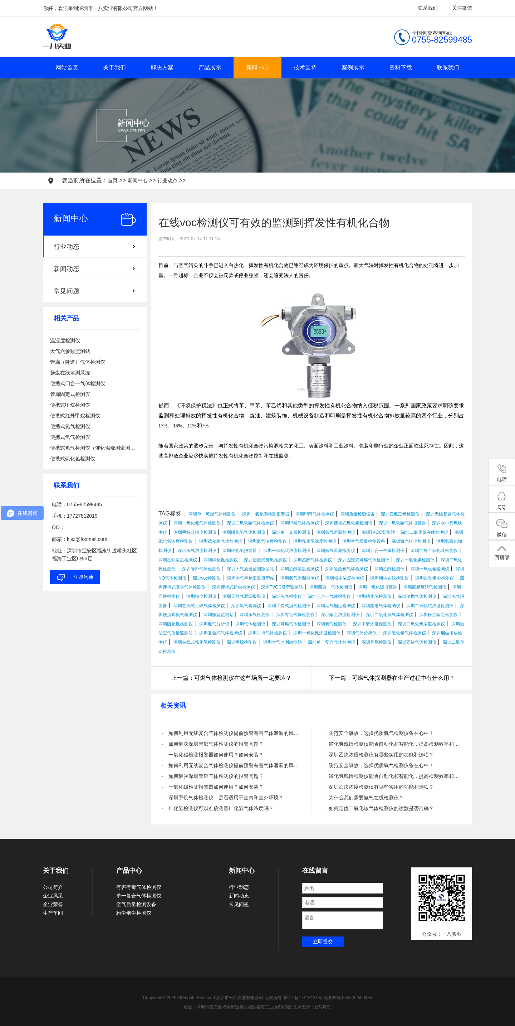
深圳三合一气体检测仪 (329, 596)
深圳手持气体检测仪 (267, 632)
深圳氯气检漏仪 (246, 605)
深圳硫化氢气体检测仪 (404, 632)
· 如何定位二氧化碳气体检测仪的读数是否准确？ (378, 808)
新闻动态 (66, 268)
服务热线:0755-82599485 (348, 997)
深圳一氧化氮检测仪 (430, 568)
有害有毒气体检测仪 (138, 887)
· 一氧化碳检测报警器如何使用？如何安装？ (213, 755)
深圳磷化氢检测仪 (374, 596)
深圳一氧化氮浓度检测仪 (316, 632)
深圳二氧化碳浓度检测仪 (429, 605)
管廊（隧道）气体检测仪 (77, 362)
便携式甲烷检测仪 (70, 405)
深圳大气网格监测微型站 (250, 578)
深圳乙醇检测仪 (389, 568)
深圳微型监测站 (218, 614)
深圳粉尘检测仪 (201, 596)
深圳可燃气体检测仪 (291, 623)
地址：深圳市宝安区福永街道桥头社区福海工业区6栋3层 (237, 1007)
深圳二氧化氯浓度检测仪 (421, 623)
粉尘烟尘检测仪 (133, 913)
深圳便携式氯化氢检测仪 (348, 523)
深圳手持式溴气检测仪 (289, 605)
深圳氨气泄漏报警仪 (336, 550)
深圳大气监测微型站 (282, 642)
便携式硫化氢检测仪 (72, 458)
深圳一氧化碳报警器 (377, 587)
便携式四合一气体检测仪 (77, 383)
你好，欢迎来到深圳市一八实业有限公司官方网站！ (100, 8)
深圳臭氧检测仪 (377, 642)
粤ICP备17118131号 (302, 997)
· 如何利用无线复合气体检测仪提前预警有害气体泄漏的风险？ (231, 733)
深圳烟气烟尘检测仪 (336, 605)
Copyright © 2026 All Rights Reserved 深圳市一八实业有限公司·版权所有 (213, 997)
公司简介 (53, 887)
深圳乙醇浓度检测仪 (299, 568)
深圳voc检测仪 (207, 578)
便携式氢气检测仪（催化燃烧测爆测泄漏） (94, 448)
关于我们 (114, 67)
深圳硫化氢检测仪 (175, 623)
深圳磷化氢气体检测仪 (243, 532)
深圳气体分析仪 (362, 632)
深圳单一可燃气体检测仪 (212, 514)
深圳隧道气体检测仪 (381, 605)
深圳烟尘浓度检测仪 (340, 614)
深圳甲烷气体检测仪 (299, 523)
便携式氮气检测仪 (70, 426)
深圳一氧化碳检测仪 (415, 559)
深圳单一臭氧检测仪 (291, 532)
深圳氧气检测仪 (332, 623)
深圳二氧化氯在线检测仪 (424, 532)
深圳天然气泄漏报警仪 (243, 596)
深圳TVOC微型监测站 (282, 587)
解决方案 (162, 67)
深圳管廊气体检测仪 (201, 568)
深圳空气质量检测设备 (363, 541)
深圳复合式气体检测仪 (220, 632)
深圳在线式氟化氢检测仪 (197, 642)
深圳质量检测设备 (357, 514)
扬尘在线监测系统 (70, 373)
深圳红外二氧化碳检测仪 (434, 550)
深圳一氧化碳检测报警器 (265, 514)
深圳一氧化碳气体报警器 (402, 523)
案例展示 (353, 67)
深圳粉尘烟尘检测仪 (438, 614)
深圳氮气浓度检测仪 (267, 541)
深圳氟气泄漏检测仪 (336, 532)
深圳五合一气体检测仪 (383, 550)
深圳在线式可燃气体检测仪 (199, 605)
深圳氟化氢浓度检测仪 (314, 541)
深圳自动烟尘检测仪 (434, 578)
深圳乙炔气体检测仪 (417, 642)
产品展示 (209, 67)
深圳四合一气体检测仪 (330, 587)
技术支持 (305, 67)
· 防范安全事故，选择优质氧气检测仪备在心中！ (378, 733)
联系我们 (428, 8)
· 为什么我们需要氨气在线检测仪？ (363, 797)
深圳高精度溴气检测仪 (424, 587)
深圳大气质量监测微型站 (250, 568)
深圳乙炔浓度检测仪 (177, 559)
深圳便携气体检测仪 (417, 596)
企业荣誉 (53, 904)
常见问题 (66, 291)
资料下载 (400, 67)
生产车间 (53, 913)
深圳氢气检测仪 (287, 596)
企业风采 (53, 896)
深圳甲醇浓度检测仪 (372, 623)
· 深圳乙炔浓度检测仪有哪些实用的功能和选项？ (378, 755)
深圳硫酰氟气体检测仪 (346, 568)
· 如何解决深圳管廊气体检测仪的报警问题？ (213, 744)
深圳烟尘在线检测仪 (389, 578)
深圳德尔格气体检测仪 (220, 541)
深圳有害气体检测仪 (295, 614)
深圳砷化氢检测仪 (220, 559)
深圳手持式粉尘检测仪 (194, 532)
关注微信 (462, 8)
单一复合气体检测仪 (138, 896)
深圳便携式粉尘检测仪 (233, 587)
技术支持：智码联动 (312, 1007)
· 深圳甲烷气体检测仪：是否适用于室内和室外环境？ (223, 797)
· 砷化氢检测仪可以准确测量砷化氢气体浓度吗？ (218, 808)
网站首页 (66, 67)
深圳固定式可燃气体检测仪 (363, 559)
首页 (113, 180)
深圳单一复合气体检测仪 (331, 642)
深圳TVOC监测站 (378, 532)
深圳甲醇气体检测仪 (314, 514)
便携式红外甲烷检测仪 (75, 415)
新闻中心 (257, 67)
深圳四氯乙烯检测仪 (400, 514)
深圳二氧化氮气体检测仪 (389, 614)
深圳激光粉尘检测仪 (411, 541)
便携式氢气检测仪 (70, 437)
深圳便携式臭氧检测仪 (265, 559)
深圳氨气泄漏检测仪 (299, 578)
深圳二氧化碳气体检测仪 (250, 523)
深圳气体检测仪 (250, 623)
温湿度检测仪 (65, 340)
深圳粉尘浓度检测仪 (344, 578)
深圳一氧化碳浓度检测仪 (286, 550)
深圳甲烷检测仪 (242, 642)
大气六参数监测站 (70, 351)
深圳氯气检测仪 (255, 614)
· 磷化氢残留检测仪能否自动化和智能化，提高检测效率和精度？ (392, 744)
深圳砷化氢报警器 (239, 550)
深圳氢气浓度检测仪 (197, 550)
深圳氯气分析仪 (214, 623)
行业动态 (167, 180)
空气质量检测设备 (136, 904)
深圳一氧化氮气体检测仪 (197, 523)
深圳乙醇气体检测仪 (312, 559)
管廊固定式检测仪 (70, 394)
